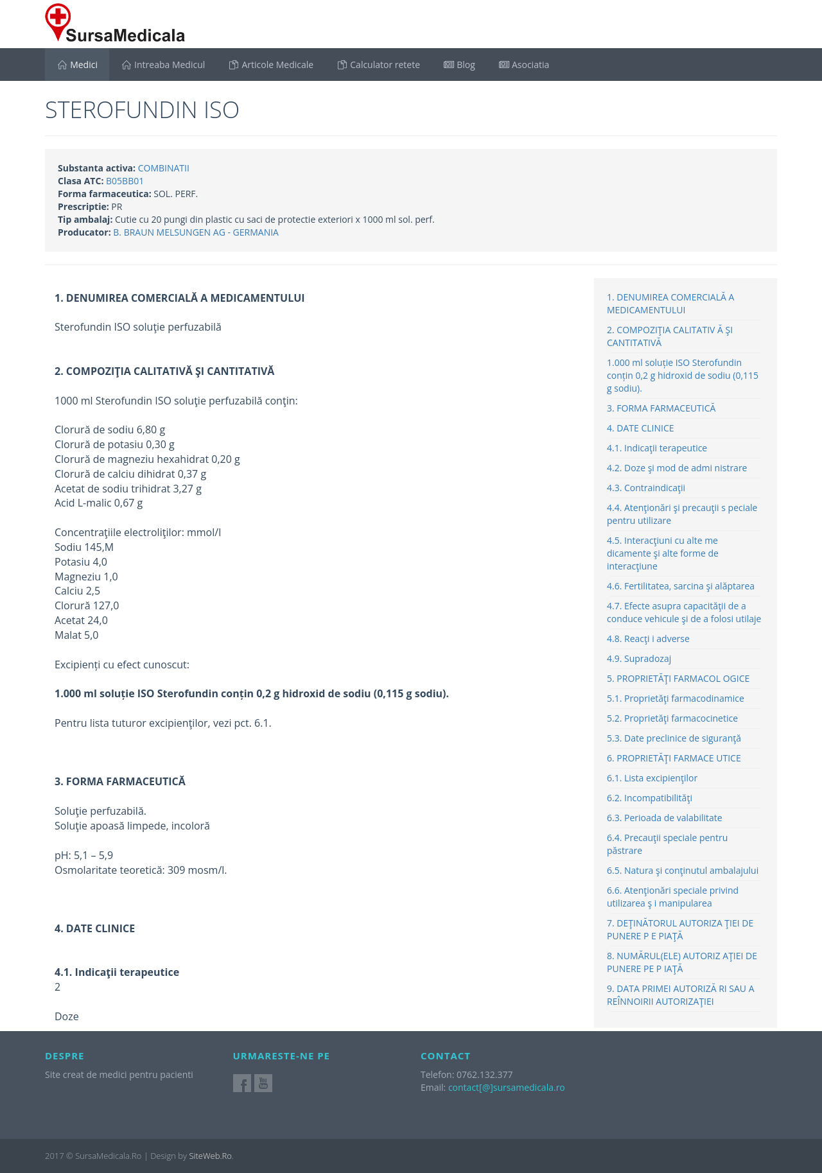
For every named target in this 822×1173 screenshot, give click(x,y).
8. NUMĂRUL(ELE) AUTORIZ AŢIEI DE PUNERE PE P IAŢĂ (682, 962)
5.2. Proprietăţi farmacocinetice (672, 718)
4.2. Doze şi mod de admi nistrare (677, 468)
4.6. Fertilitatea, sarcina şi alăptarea (681, 586)
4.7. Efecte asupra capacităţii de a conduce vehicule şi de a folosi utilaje (684, 612)
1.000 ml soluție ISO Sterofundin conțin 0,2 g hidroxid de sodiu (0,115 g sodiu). (682, 375)
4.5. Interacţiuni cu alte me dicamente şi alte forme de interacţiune (663, 553)
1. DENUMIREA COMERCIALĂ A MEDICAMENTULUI (670, 303)
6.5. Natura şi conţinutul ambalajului (682, 870)
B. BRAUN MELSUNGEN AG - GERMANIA (196, 232)
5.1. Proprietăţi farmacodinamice (675, 698)
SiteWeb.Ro (210, 1155)
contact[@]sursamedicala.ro (506, 1087)
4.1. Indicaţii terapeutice (657, 448)
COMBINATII (163, 168)
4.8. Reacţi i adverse (648, 638)
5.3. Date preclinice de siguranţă (674, 738)
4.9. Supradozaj (639, 658)
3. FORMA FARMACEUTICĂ (661, 408)
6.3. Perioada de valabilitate (664, 818)
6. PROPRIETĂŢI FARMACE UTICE (674, 758)
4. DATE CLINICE (640, 428)
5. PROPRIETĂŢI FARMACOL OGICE (678, 678)
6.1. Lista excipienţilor (652, 778)
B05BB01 (125, 181)
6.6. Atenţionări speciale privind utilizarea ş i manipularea (673, 896)
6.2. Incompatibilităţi (649, 798)
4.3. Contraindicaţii (646, 488)
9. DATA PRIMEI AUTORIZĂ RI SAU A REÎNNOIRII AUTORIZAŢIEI (681, 994)
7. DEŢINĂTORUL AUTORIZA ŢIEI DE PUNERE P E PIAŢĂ (680, 929)
